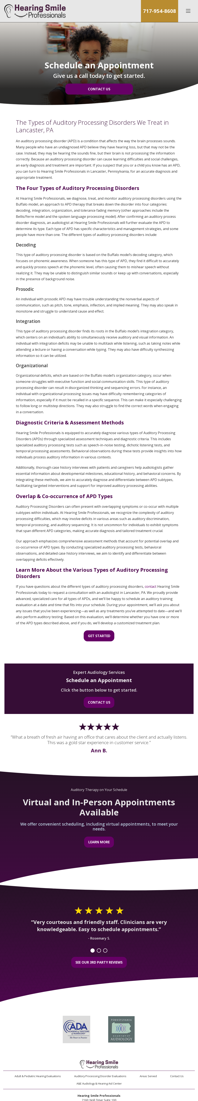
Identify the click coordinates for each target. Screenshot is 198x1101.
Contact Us (99, 89)
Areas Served (148, 1076)
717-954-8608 (159, 10)
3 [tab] (105, 950)
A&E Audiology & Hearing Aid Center (99, 1083)
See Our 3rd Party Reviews (99, 962)
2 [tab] (99, 950)
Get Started (99, 636)
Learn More (99, 842)
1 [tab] (92, 950)
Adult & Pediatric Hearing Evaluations (38, 1076)
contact (150, 586)
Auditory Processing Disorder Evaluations (100, 1076)
